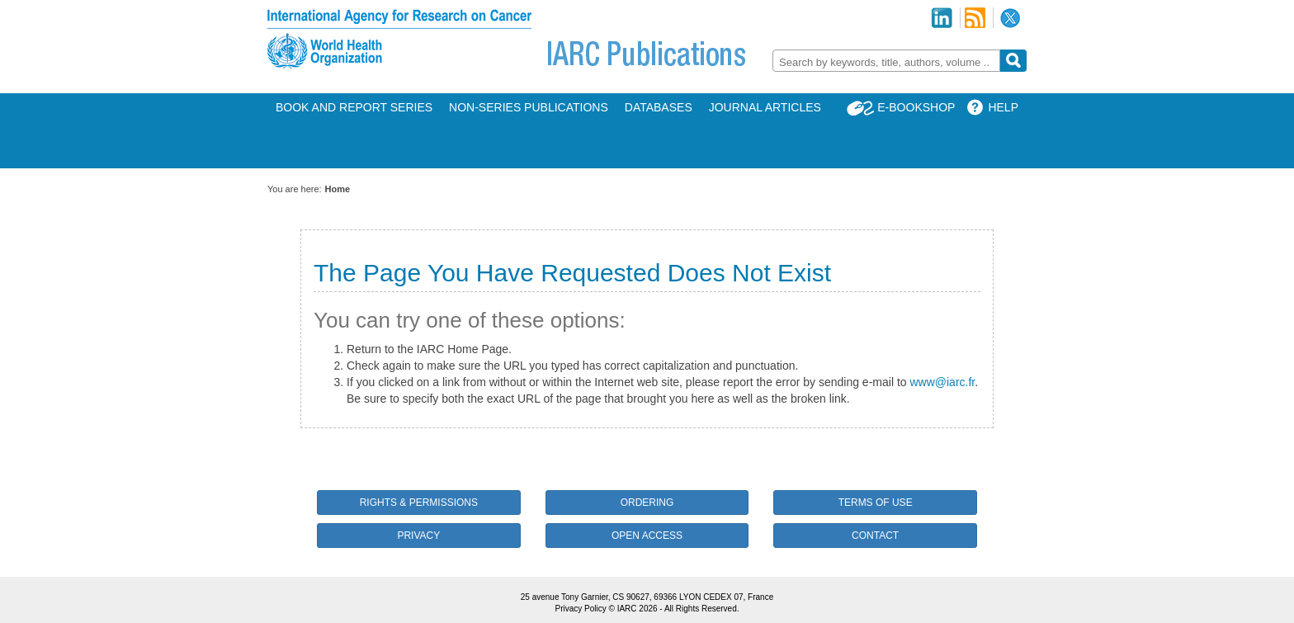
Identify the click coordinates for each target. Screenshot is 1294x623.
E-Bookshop (916, 107)
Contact (875, 535)
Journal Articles (765, 107)
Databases (658, 107)
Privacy (418, 535)
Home (338, 189)
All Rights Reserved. (701, 608)
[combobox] (886, 61)
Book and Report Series (354, 107)
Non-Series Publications (528, 107)
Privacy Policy (580, 608)
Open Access (647, 535)
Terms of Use (875, 502)
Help (1003, 107)
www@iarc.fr (942, 382)
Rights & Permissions (419, 502)
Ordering (647, 502)
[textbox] (886, 62)
